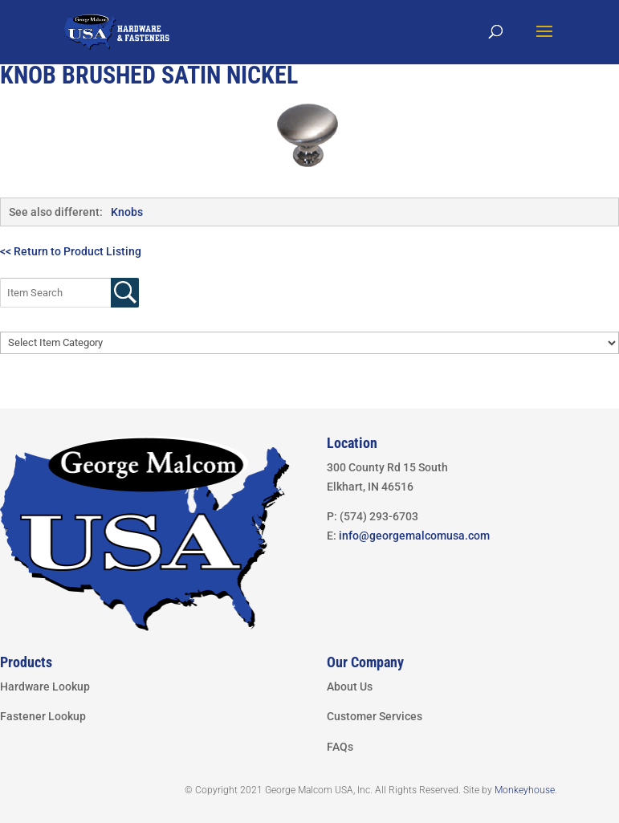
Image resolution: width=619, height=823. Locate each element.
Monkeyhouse (525, 790)
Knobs (127, 212)
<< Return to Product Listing (70, 251)
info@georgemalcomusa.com (414, 535)
